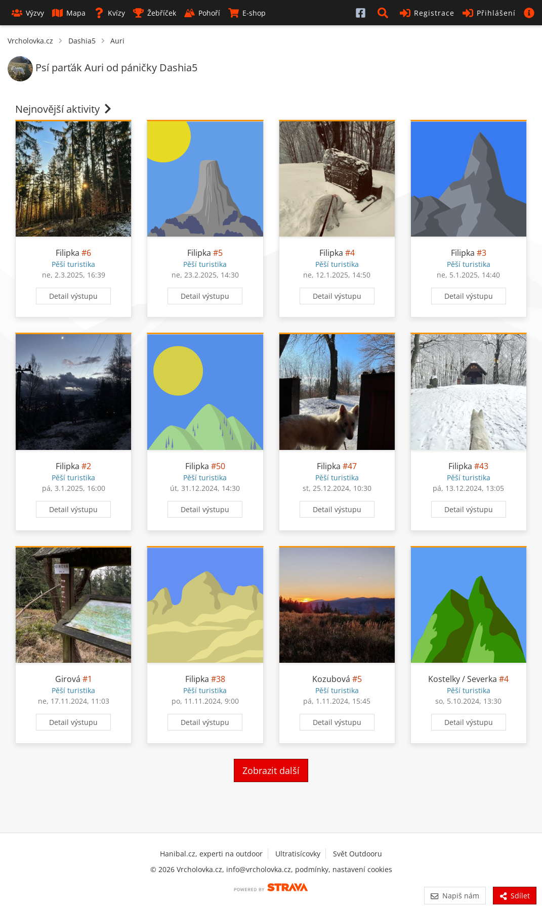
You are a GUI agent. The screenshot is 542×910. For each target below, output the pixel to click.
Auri (117, 41)
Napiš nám (455, 895)
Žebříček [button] (154, 13)
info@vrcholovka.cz (258, 869)
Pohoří (202, 13)
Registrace (427, 13)
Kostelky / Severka (462, 679)
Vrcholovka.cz (30, 41)
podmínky (311, 869)
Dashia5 (82, 41)
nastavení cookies (362, 869)
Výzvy (28, 13)
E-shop (247, 13)
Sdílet (514, 895)
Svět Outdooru (357, 853)
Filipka (67, 252)
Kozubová (331, 679)
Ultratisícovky (297, 853)
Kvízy (109, 13)
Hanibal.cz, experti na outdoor (211, 853)
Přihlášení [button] (489, 13)
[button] (384, 12)
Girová (67, 679)
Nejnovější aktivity (64, 109)
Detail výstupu (73, 296)
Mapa (69, 13)
